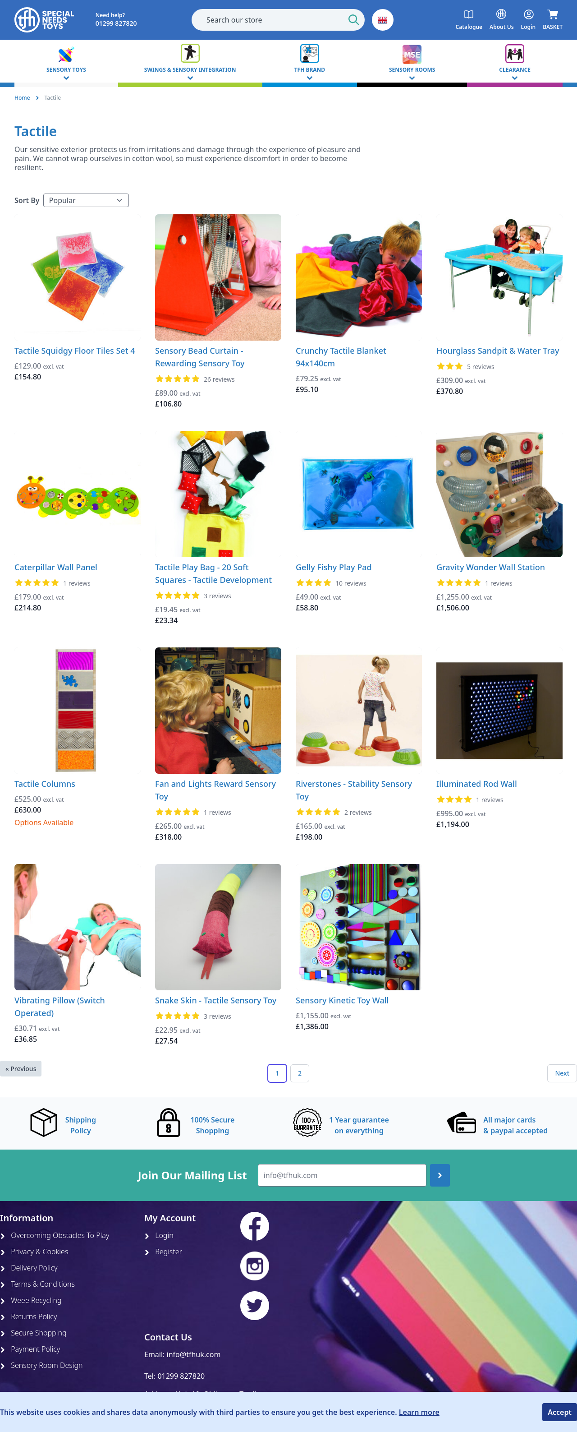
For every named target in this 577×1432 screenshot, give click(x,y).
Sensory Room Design (41, 1365)
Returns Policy (28, 1316)
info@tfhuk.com (194, 1354)
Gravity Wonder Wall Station (490, 567)
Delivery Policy (29, 1268)
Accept (560, 1412)
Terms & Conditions (37, 1284)
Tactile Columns (44, 783)
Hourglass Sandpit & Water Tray (497, 350)
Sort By (27, 200)
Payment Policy (30, 1349)
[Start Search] (354, 20)
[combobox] (278, 20)
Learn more (419, 1412)
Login (159, 1235)
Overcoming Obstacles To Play (54, 1235)
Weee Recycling (31, 1300)
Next (562, 1073)
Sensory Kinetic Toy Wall (342, 1000)
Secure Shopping (33, 1333)
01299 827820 (181, 1376)
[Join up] (440, 1175)
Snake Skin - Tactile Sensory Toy (215, 1000)
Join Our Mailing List (192, 1175)
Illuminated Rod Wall (476, 783)
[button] (383, 20)
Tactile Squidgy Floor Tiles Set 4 (74, 350)
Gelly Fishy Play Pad (334, 567)
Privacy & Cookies (34, 1251)
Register (163, 1251)
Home (22, 98)
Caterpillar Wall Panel (55, 567)
